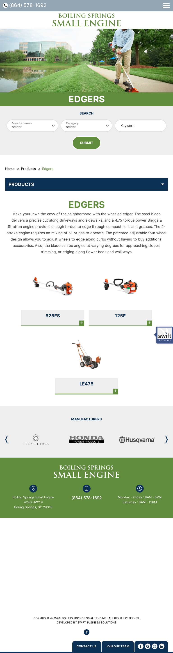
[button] (166, 440)
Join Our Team (113, 646)
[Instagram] (154, 646)
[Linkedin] (161, 646)
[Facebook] (140, 646)
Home (10, 169)
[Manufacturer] (32, 125)
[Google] (147, 646)
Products (28, 169)
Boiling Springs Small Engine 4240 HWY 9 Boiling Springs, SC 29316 (33, 503)
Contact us (74, 646)
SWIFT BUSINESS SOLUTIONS (96, 623)
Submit (86, 143)
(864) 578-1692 (30, 5)
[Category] (86, 125)
